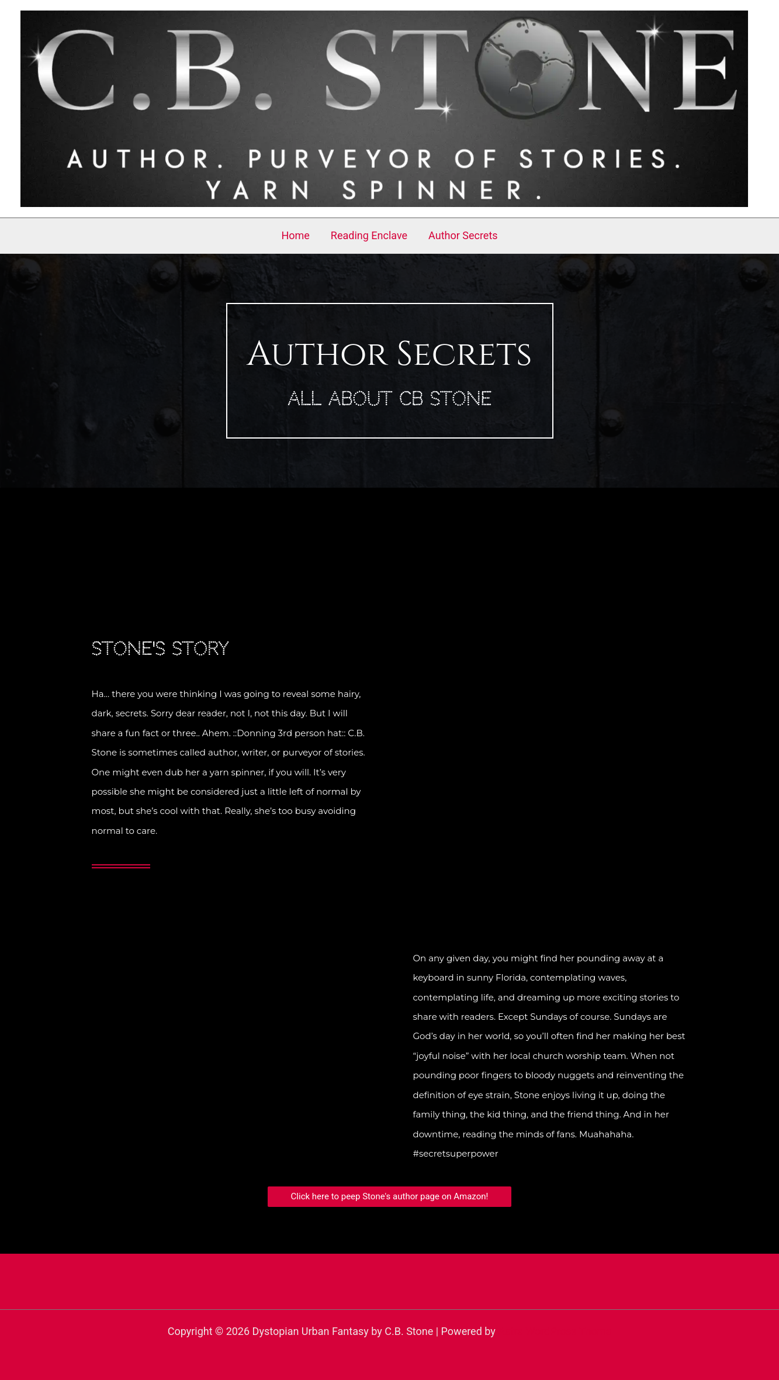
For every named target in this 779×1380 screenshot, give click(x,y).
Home (295, 235)
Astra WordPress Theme (554, 1331)
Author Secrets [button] (463, 235)
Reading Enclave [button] (369, 235)
